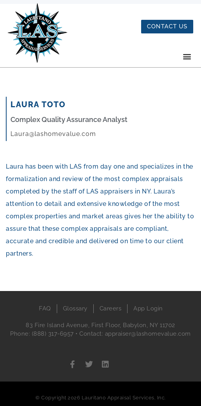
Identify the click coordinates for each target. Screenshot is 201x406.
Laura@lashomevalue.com (53, 134)
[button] (186, 56)
